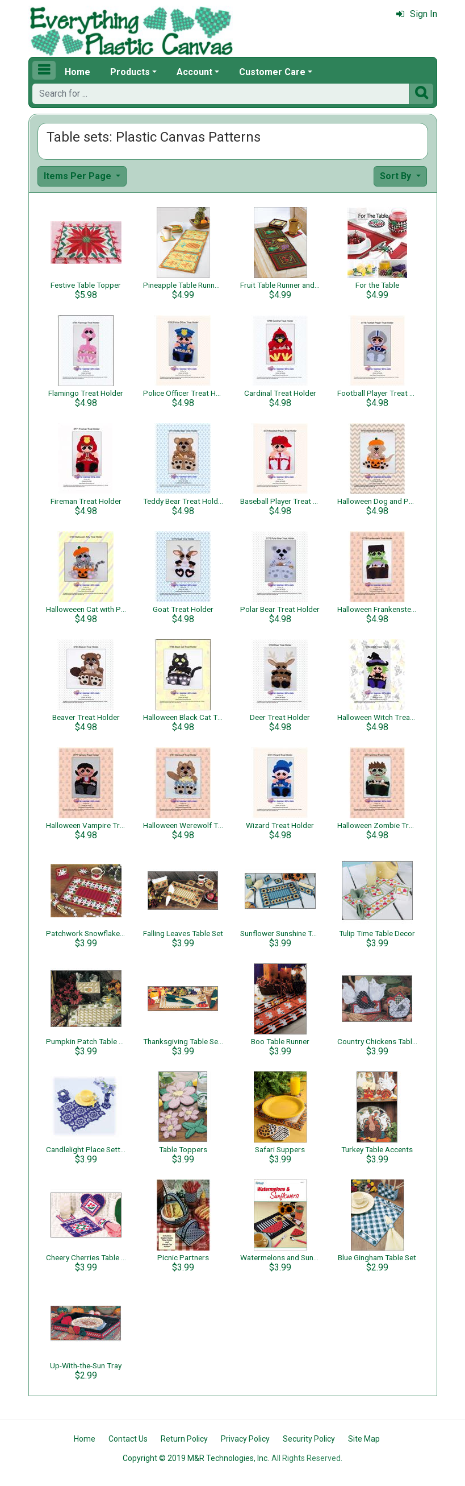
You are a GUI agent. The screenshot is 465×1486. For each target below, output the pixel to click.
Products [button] (130, 72)
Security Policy (309, 1438)
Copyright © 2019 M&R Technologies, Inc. (196, 1458)
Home (77, 72)
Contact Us (128, 1438)
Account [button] (194, 72)
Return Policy (184, 1438)
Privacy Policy (245, 1438)
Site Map (364, 1438)
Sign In (416, 14)
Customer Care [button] (272, 72)
